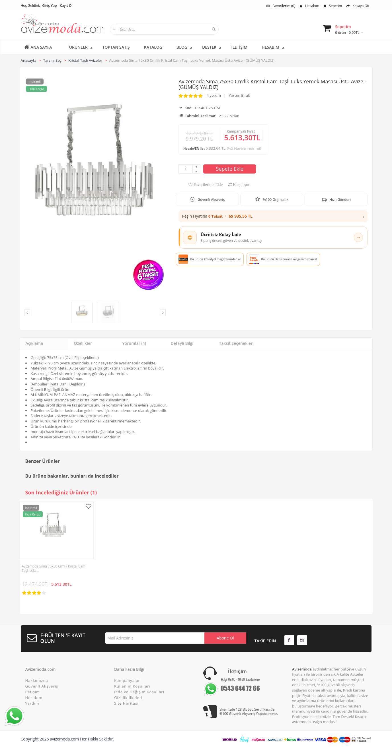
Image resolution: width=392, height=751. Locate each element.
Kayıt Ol (66, 5)
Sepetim (333, 5)
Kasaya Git (357, 5)
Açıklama (34, 343)
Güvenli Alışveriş (41, 686)
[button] (273, 216)
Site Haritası (126, 703)
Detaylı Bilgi (182, 343)
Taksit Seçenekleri (236, 343)
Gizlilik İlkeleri (128, 697)
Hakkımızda (36, 680)
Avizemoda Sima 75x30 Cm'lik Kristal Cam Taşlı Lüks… (53, 568)
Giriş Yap (49, 5)
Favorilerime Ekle (207, 185)
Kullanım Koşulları (132, 686)
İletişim (32, 691)
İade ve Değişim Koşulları (139, 691)
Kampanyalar (127, 680)
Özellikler (83, 343)
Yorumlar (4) (134, 343)
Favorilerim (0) (280, 5)
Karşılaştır (240, 185)
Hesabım (309, 5)
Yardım (32, 703)
